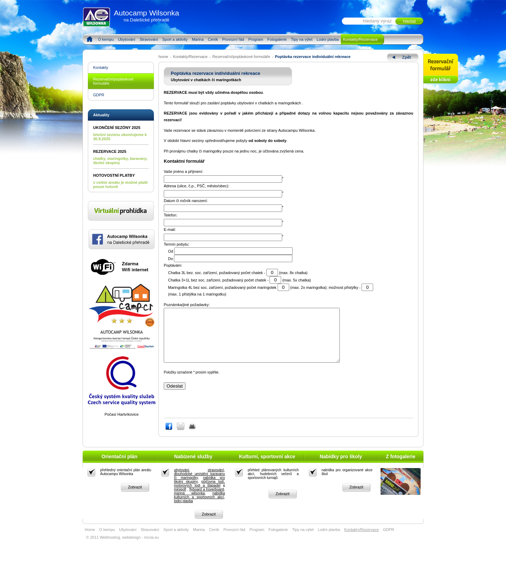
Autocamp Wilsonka (146, 15)
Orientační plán (119, 467)
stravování (216, 480)
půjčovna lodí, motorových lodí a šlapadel (199, 494)
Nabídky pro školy (341, 467)
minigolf (180, 500)
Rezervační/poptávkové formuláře (241, 56)
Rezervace (441, 69)
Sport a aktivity (175, 39)
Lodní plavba (328, 39)
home (163, 56)
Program (255, 39)
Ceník (213, 39)
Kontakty (100, 67)
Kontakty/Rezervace (360, 39)
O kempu (106, 39)
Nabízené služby (193, 467)
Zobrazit (135, 497)
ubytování (181, 480)
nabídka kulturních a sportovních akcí (199, 506)
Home (89, 39)
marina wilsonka (189, 504)
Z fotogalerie (400, 467)
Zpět (403, 57)
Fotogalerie (277, 39)
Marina (198, 39)
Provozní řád (233, 39)
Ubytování (127, 39)
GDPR (98, 95)
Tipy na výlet (301, 39)
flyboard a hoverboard (206, 500)
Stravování (149, 39)
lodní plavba (183, 511)
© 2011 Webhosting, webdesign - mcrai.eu (122, 548)
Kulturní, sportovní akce (267, 467)
